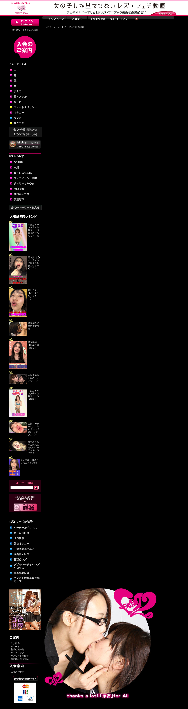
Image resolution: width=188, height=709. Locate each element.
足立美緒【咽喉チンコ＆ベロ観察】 (29, 461)
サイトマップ (17, 652)
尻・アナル (20, 96)
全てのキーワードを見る (25, 207)
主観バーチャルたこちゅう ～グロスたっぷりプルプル (33, 429)
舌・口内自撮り (23, 532)
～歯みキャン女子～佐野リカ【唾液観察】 (33, 394)
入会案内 (15, 643)
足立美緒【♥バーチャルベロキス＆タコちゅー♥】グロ (34, 263)
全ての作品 (25, 129)
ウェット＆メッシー (25, 107)
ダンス (17, 117)
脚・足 (17, 101)
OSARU (18, 162)
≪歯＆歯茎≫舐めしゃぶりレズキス (33, 379)
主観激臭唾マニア (24, 548)
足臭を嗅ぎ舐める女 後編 (33, 326)
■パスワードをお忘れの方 (25, 30)
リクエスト (20, 123)
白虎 (16, 167)
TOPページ (49, 27)
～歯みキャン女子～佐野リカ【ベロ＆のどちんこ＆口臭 (33, 230)
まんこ (17, 91)
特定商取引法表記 (19, 659)
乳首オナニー (21, 543)
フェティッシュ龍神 (25, 178)
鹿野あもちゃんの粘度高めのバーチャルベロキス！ (33, 447)
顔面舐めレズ (21, 554)
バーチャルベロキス (25, 527)
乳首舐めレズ (21, 572)
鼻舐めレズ (20, 559)
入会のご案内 (17, 672)
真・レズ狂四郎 (23, 172)
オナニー (19, 112)
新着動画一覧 (17, 649)
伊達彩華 (19, 199)
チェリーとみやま (24, 183)
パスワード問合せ (19, 655)
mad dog (19, 188)
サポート (15, 646)
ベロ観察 (19, 538)
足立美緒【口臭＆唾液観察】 (33, 345)
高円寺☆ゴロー (23, 194)
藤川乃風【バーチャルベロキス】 (33, 294)
